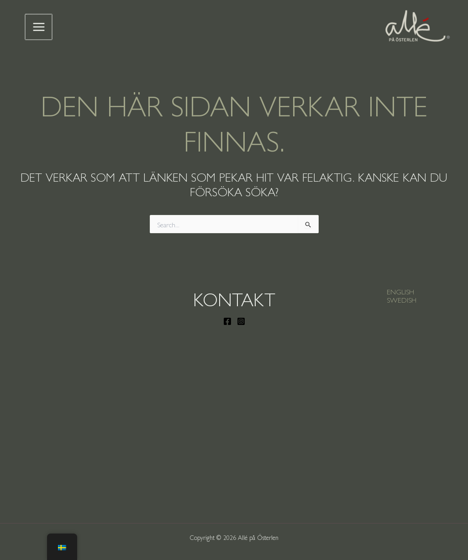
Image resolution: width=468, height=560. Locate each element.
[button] (400, 291)
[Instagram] (241, 321)
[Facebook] (227, 321)
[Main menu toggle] (38, 27)
